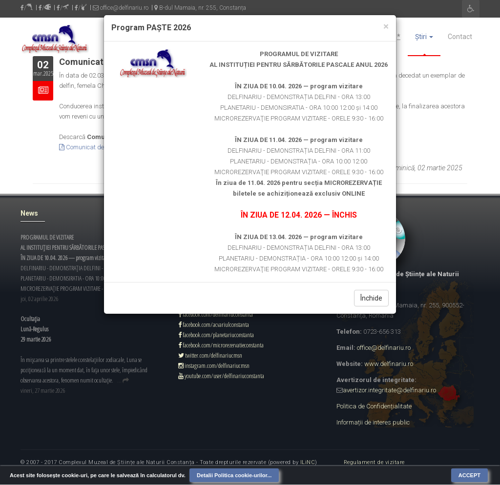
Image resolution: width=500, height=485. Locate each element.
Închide (371, 298)
